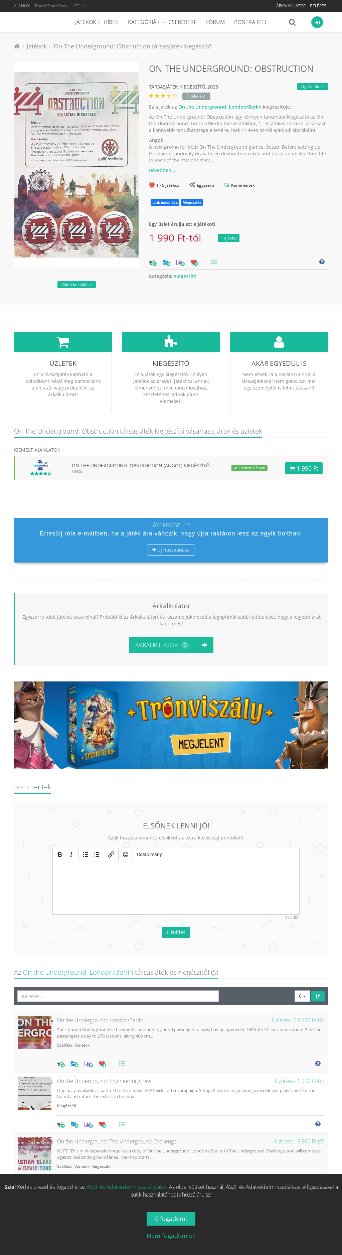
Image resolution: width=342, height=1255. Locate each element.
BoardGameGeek (51, 6)
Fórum (215, 22)
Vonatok (82, 995)
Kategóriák (144, 22)
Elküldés (176, 882)
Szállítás (64, 995)
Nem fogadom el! (171, 1235)
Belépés (318, 6)
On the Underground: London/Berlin (220, 107)
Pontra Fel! (250, 22)
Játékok (85, 22)
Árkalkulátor (291, 6)
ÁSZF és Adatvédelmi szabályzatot (126, 1187)
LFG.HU (79, 6)
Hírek (111, 22)
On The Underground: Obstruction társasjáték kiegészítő (133, 46)
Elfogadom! (171, 1219)
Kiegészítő (185, 276)
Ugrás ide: (312, 86)
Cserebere (182, 22)
